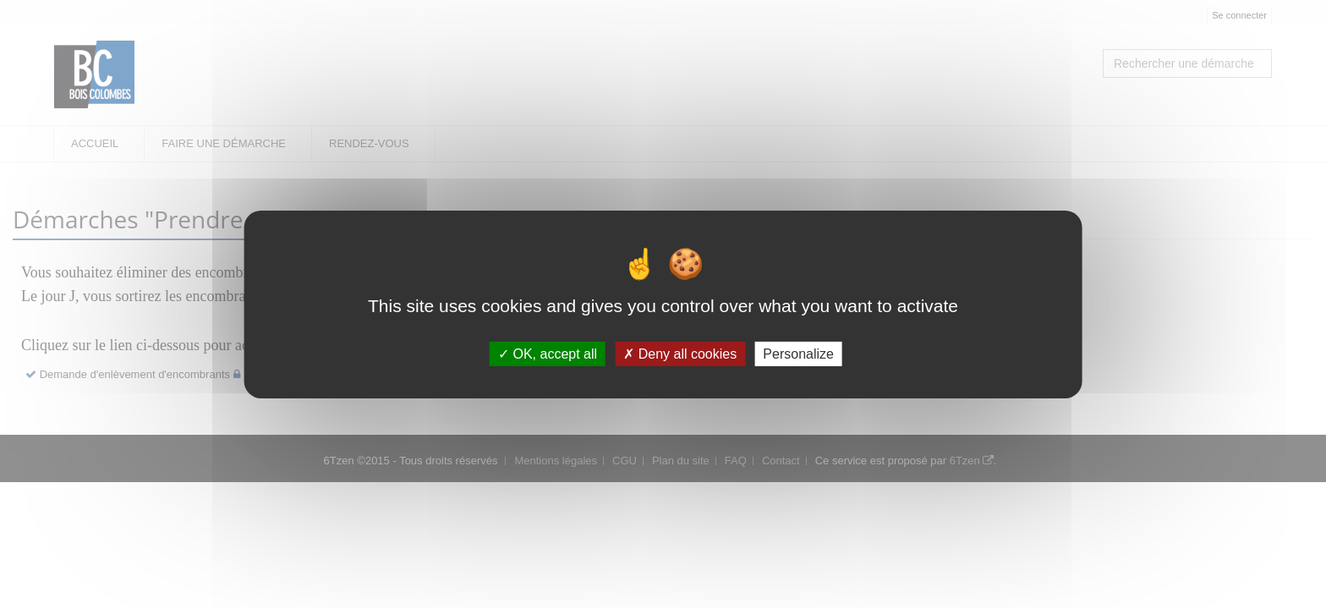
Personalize (798, 354)
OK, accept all (547, 354)
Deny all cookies (680, 354)
